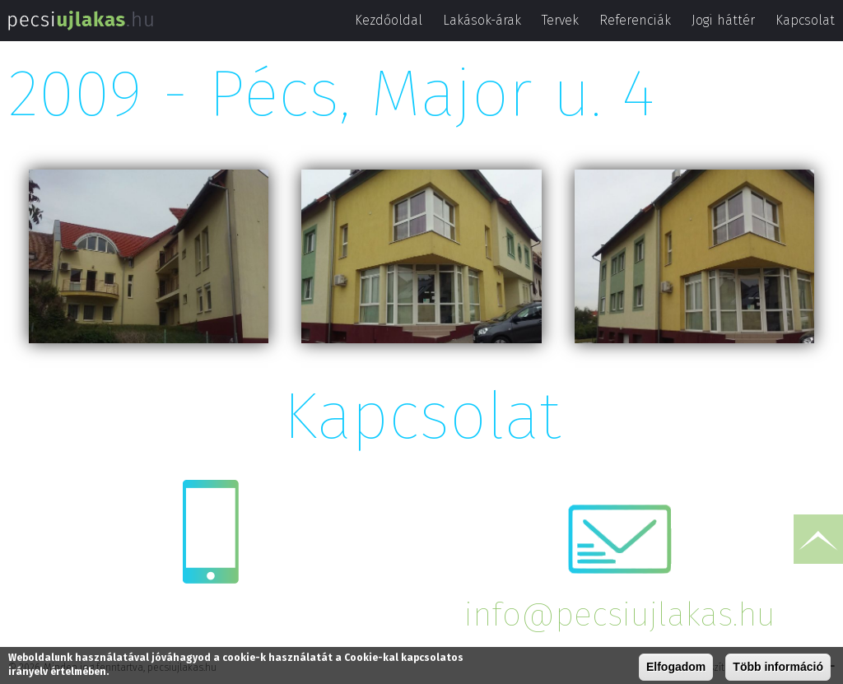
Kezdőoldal (388, 20)
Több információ (778, 668)
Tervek (560, 20)
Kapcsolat (805, 20)
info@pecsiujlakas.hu (619, 615)
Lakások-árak (482, 20)
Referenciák (635, 20)
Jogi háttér (723, 20)
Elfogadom (676, 668)
